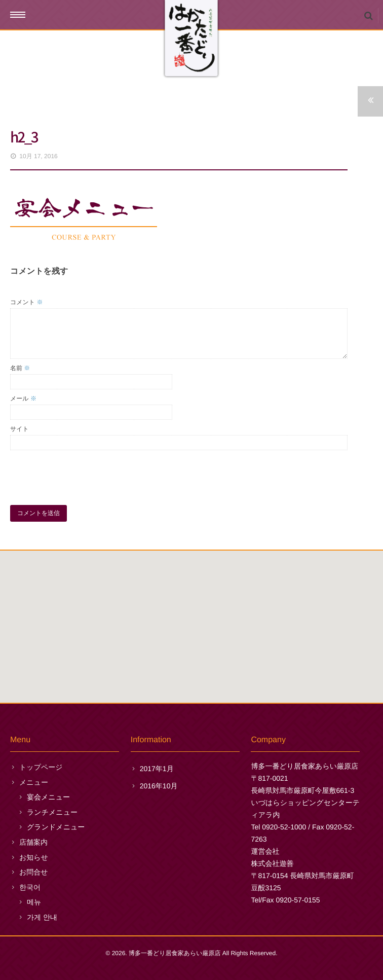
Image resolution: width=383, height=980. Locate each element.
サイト (19, 428)
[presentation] (87, 475)
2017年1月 (157, 769)
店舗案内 (33, 842)
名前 (20, 368)
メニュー (33, 782)
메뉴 (34, 902)
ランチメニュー (52, 812)
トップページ (41, 767)
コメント (26, 302)
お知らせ (33, 857)
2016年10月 (159, 786)
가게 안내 (42, 917)
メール (23, 398)
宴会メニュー (48, 797)
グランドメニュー (56, 827)
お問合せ (33, 872)
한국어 (30, 887)
